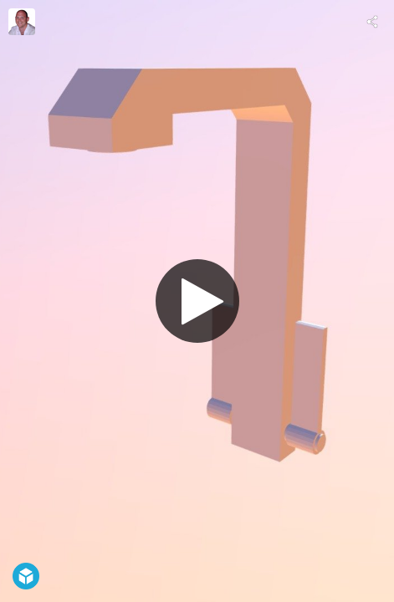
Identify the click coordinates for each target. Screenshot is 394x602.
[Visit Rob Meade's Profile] (21, 21)
